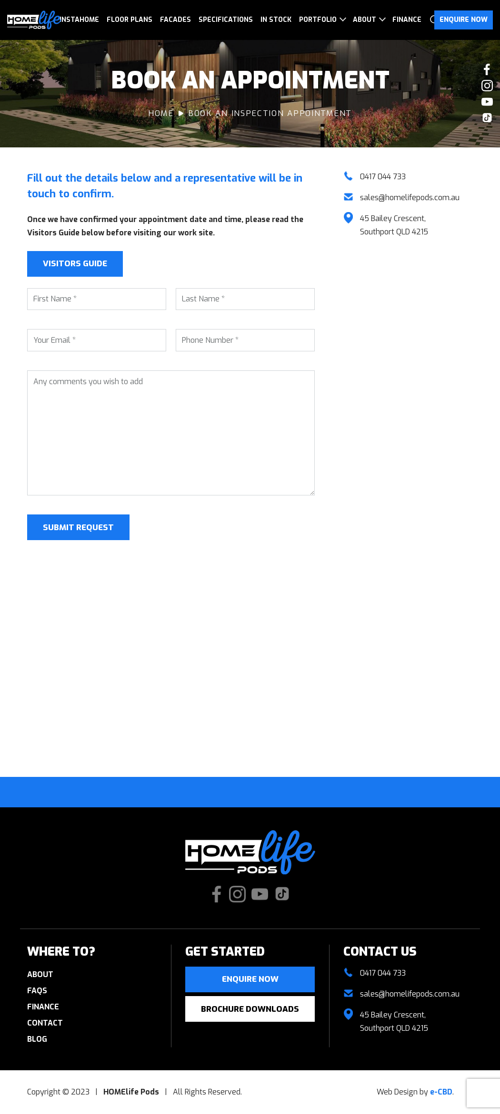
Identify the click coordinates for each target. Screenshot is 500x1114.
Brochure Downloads (250, 1009)
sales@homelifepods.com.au (410, 198)
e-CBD (441, 1092)
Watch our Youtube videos (487, 101)
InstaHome (79, 19)
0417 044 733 (383, 177)
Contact (45, 1023)
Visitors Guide (75, 263)
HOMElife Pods (34, 20)
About (364, 19)
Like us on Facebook (487, 69)
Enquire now (250, 979)
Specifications (226, 19)
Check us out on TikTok (487, 118)
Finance (406, 19)
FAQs (37, 991)
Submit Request (78, 527)
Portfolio (318, 19)
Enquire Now (464, 19)
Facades (175, 19)
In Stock (275, 19)
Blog (37, 1039)
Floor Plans (129, 19)
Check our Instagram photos (487, 85)
